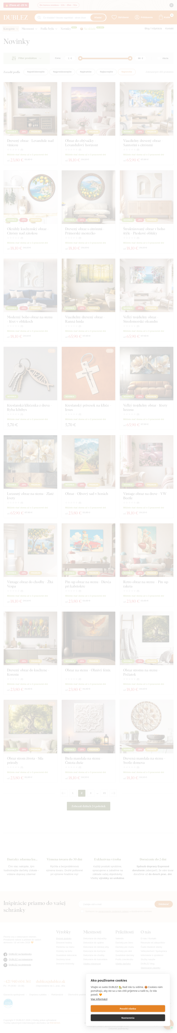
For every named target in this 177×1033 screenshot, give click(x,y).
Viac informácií (99, 1008)
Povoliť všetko (109, 1017)
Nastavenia (147, 1017)
